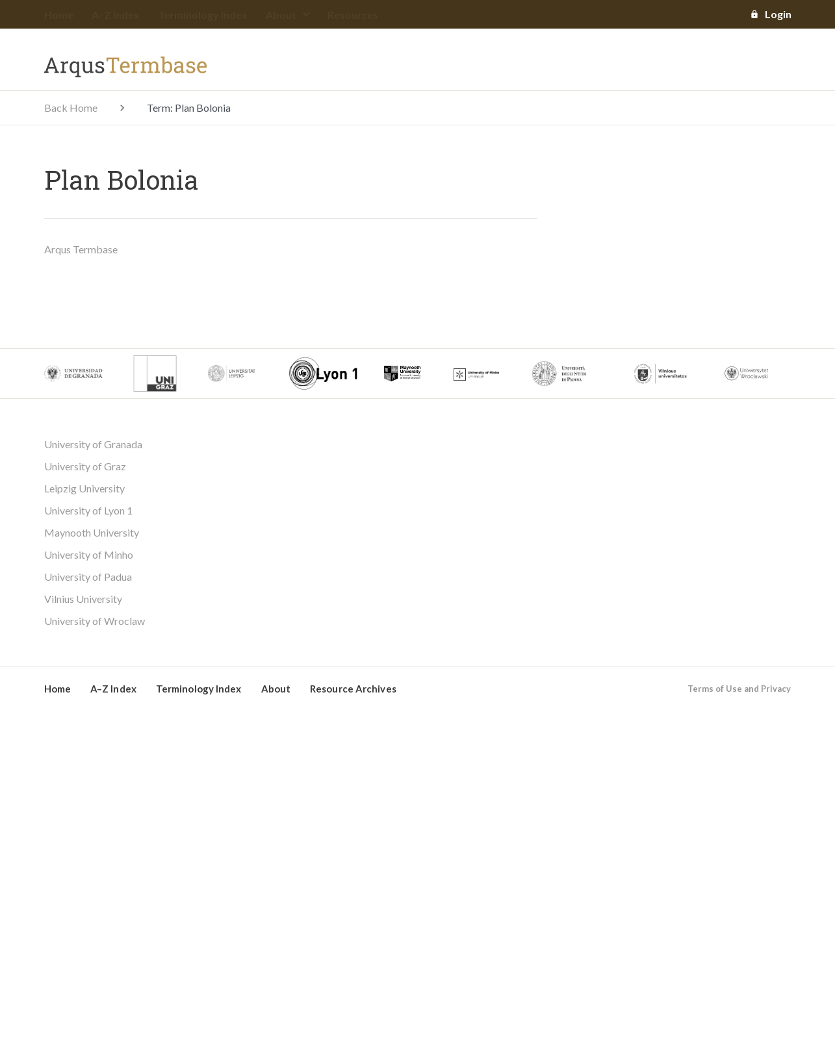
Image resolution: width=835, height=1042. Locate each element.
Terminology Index (203, 14)
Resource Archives (353, 688)
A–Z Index (116, 14)
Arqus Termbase (81, 249)
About (287, 14)
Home (58, 14)
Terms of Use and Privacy (739, 688)
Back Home (70, 107)
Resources (353, 14)
